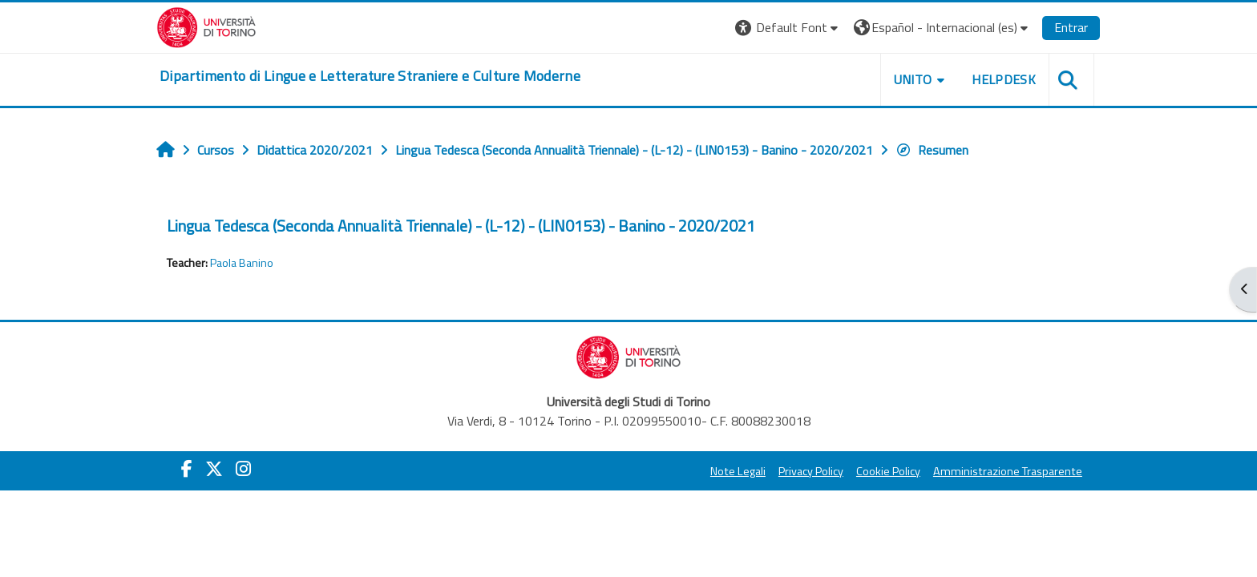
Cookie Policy (885, 471)
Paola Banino (245, 263)
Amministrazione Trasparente (1004, 471)
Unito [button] (910, 79)
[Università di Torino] (210, 25)
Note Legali (734, 471)
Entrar (1068, 27)
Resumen (935, 149)
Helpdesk (1000, 79)
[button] (785, 27)
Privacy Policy (807, 471)
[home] (373, 76)
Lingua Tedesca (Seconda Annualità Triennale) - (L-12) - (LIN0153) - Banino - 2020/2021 (464, 225)
